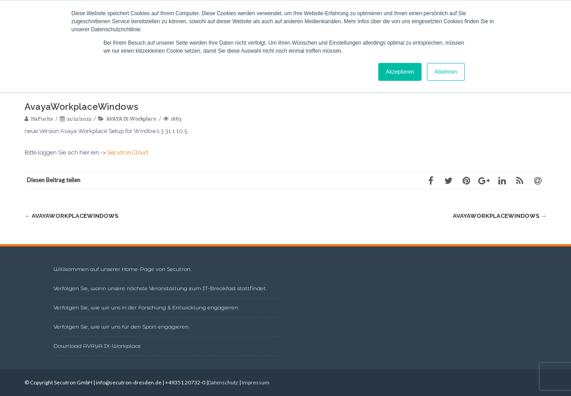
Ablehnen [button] (445, 72)
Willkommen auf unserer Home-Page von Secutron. (123, 269)
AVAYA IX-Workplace (131, 118)
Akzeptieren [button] (400, 72)
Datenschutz (223, 382)
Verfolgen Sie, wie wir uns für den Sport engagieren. (122, 326)
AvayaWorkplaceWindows (71, 216)
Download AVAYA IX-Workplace (97, 345)
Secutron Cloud (127, 152)
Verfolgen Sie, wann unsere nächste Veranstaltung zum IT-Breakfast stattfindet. (160, 288)
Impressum (255, 382)
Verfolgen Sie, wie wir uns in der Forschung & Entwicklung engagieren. (147, 307)
